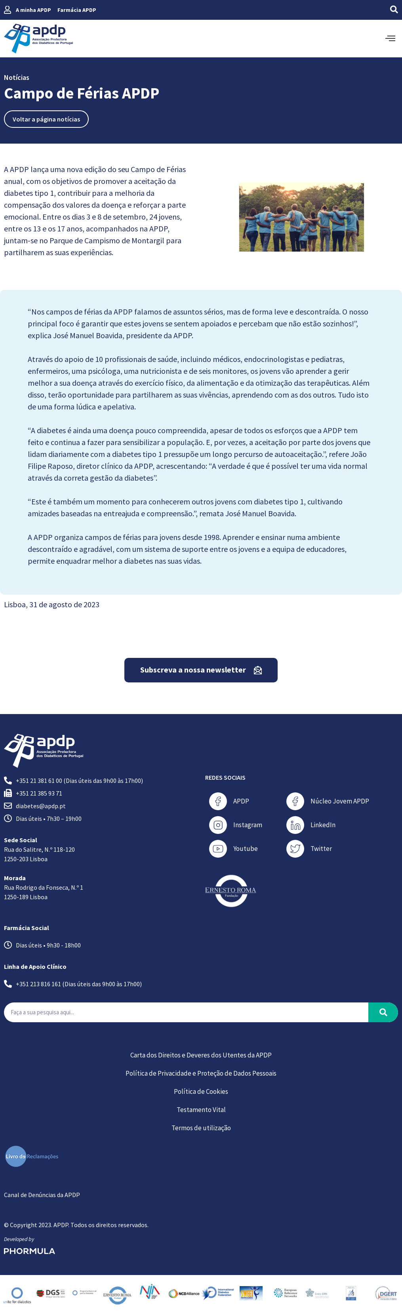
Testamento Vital (201, 1109)
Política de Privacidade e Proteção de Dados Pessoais (201, 1073)
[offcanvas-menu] (390, 38)
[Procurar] (383, 1012)
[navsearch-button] (379, 10)
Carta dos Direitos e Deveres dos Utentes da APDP (201, 1055)
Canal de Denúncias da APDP (42, 1195)
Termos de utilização (201, 1128)
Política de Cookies (201, 1091)
